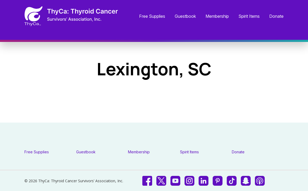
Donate (276, 16)
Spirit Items (249, 16)
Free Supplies (152, 16)
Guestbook (185, 16)
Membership (217, 16)
